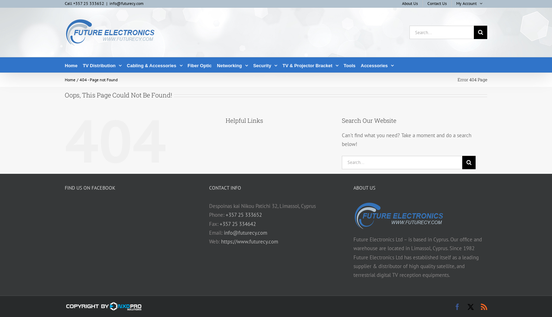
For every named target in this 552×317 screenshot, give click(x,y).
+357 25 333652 (244, 214)
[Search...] (441, 32)
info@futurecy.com (126, 3)
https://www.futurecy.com (249, 241)
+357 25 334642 (238, 224)
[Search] (480, 32)
